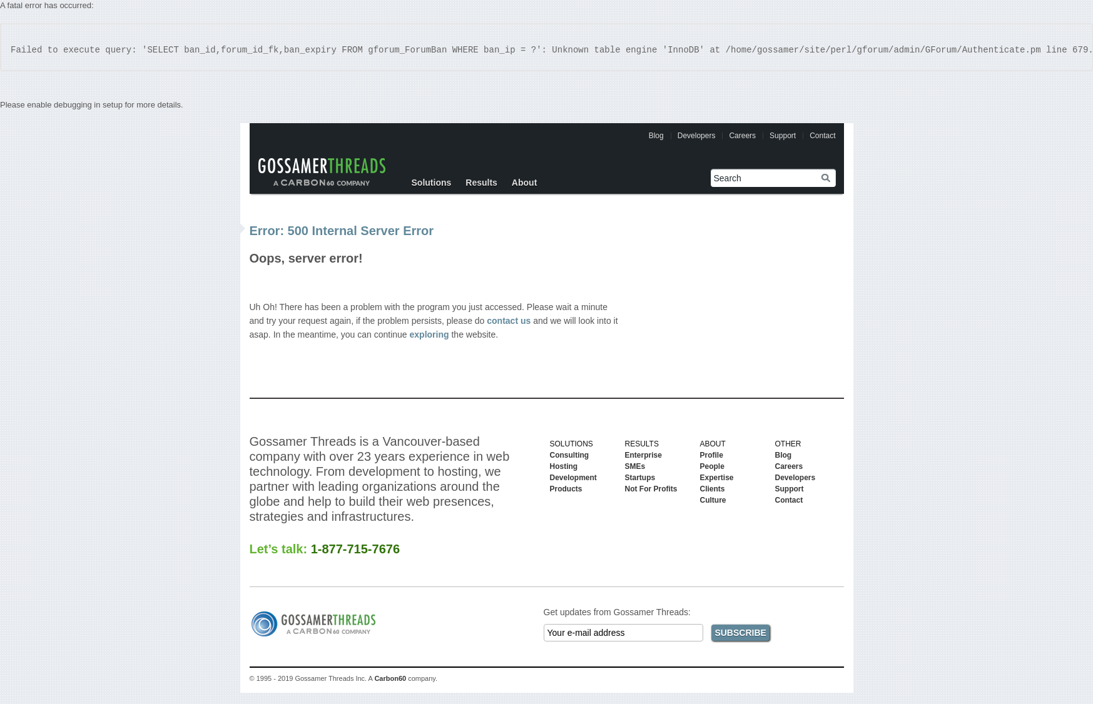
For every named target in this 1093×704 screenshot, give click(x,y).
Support (783, 135)
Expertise (717, 477)
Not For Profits (651, 489)
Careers (742, 135)
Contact (822, 135)
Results (481, 183)
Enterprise (643, 455)
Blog (656, 135)
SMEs (635, 466)
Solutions (432, 183)
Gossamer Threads (322, 172)
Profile (711, 455)
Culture (713, 500)
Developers (697, 135)
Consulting (569, 455)
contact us (509, 321)
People (712, 466)
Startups (640, 477)
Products (566, 489)
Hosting (564, 466)
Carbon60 (390, 678)
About (524, 183)
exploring (429, 334)
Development (573, 477)
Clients (712, 489)
